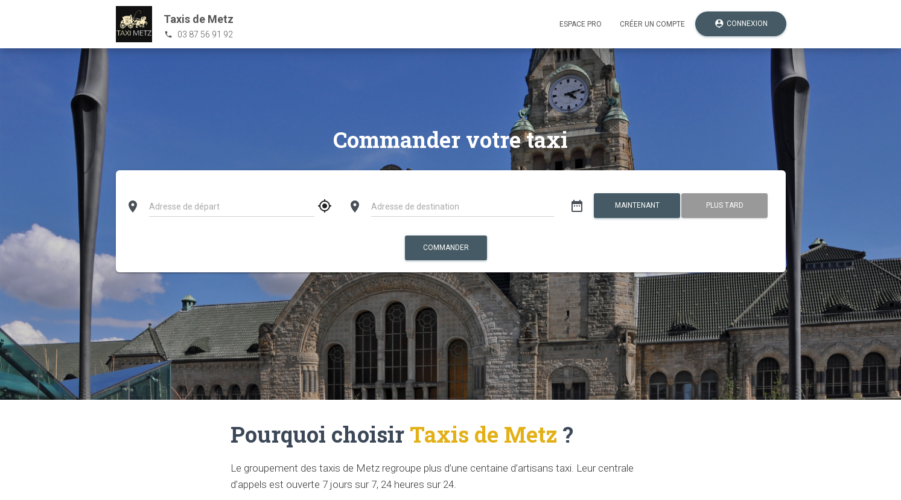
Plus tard (724, 205)
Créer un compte (652, 24)
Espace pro (580, 24)
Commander (446, 247)
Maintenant (637, 205)
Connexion (741, 24)
